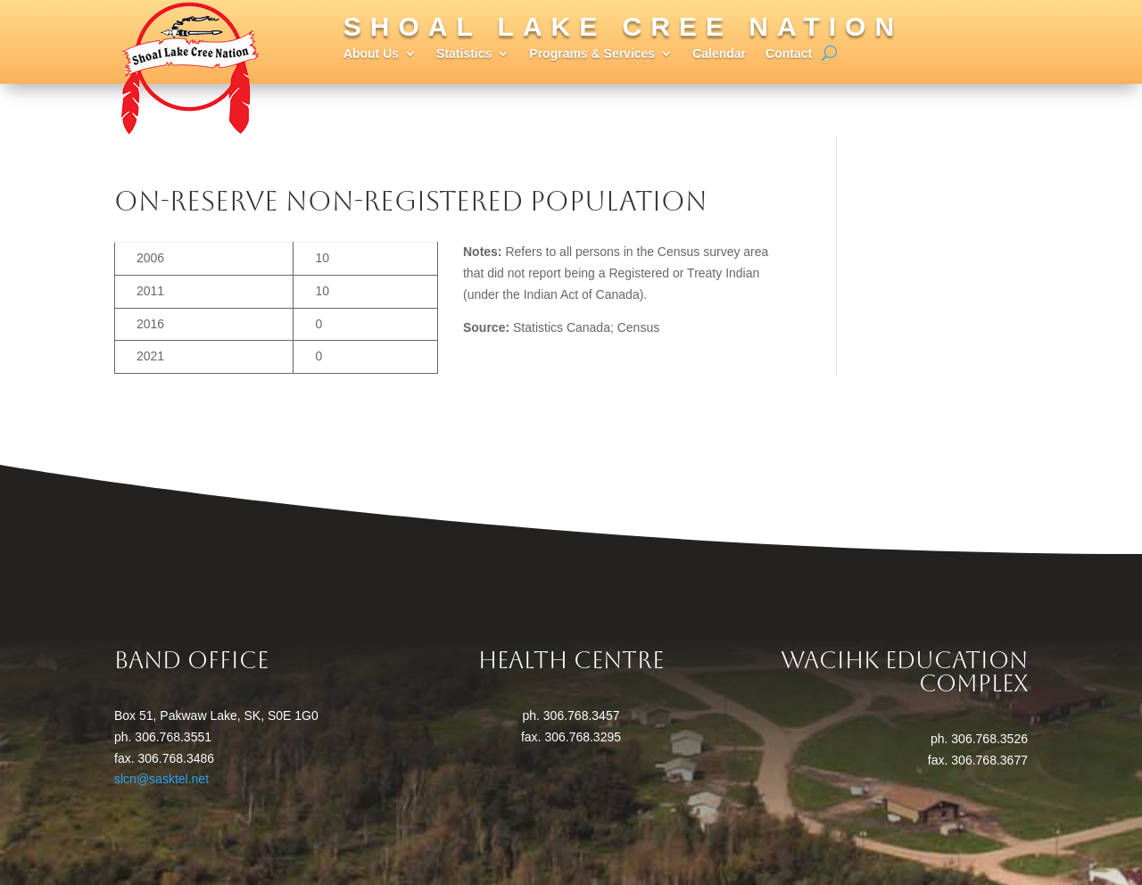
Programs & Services (592, 54)
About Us (371, 54)
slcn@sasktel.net (161, 779)
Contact (788, 54)
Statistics (464, 54)
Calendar (719, 54)
